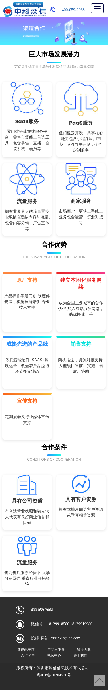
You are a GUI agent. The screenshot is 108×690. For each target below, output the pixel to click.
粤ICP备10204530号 (54, 675)
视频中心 (54, 655)
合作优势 (54, 244)
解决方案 (84, 649)
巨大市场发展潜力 (54, 54)
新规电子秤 (26, 649)
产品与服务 (56, 649)
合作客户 (28, 655)
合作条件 (54, 447)
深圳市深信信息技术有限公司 (63, 668)
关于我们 (80, 655)
